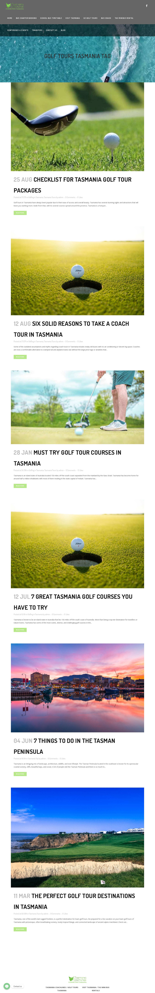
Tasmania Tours (50, 197)
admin (60, 197)
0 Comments (70, 197)
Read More (20, 213)
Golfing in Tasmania (35, 197)
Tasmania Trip (33, 758)
